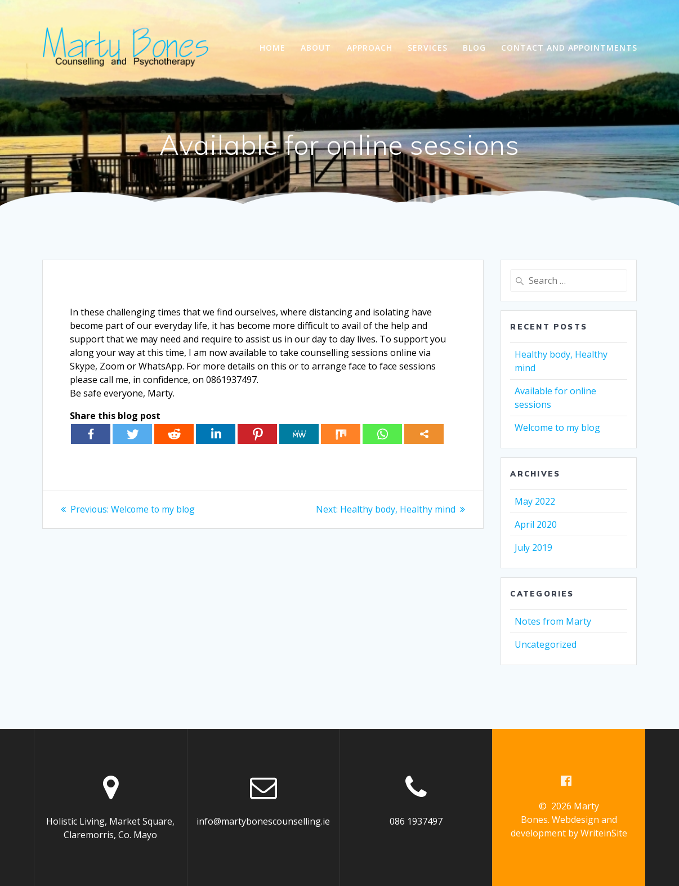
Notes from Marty (553, 621)
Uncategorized (546, 644)
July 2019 (533, 547)
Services (428, 47)
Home (272, 47)
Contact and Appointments (569, 47)
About (316, 47)
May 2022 (535, 501)
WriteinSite (603, 833)
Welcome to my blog (557, 427)
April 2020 (536, 524)
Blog (474, 47)
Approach (369, 47)
